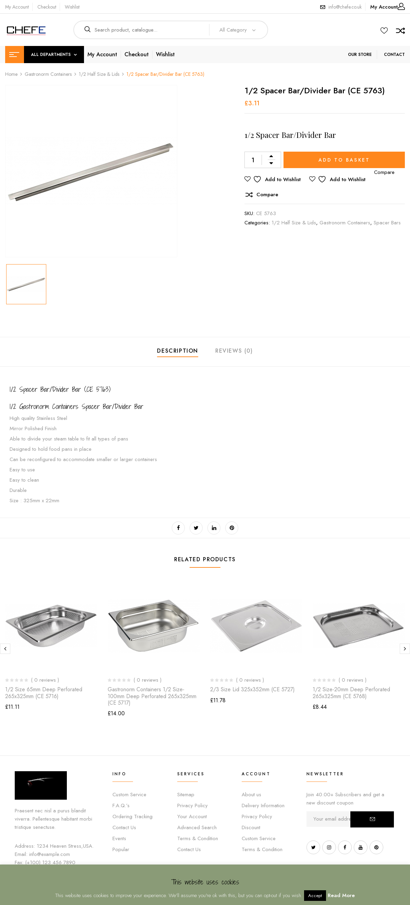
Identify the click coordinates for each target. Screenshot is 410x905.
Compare (267, 194)
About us (251, 794)
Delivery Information (263, 805)
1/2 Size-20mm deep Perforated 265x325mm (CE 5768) (351, 692)
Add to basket (344, 159)
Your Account (192, 816)
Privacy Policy (192, 805)
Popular (120, 849)
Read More (341, 895)
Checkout (46, 6)
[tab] (177, 351)
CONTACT (394, 54)
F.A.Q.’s (121, 805)
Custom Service (129, 794)
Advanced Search (197, 827)
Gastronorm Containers (48, 74)
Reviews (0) (234, 351)
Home (11, 74)
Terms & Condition (197, 838)
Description (177, 351)
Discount (251, 827)
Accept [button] (315, 895)
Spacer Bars (387, 222)
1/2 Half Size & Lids (99, 74)
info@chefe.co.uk (345, 6)
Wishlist (72, 6)
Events (119, 838)
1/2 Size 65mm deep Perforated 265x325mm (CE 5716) (43, 692)
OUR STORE (360, 54)
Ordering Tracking (132, 816)
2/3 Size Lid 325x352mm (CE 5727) (252, 689)
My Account (17, 6)
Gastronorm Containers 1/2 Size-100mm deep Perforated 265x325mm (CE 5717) (152, 695)
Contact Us (124, 827)
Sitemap (185, 794)
